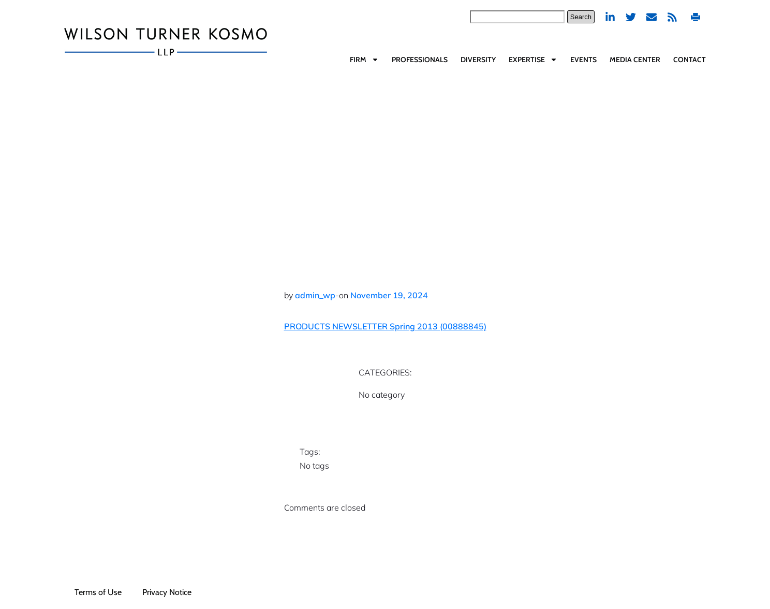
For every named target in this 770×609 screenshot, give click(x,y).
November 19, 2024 (389, 295)
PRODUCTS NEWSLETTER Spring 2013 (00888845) (385, 326)
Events (583, 59)
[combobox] (517, 16)
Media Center (635, 59)
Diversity (478, 59)
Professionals (420, 59)
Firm (364, 59)
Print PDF (695, 16)
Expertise (533, 59)
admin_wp (315, 295)
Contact (689, 59)
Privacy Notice (166, 592)
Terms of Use (98, 592)
